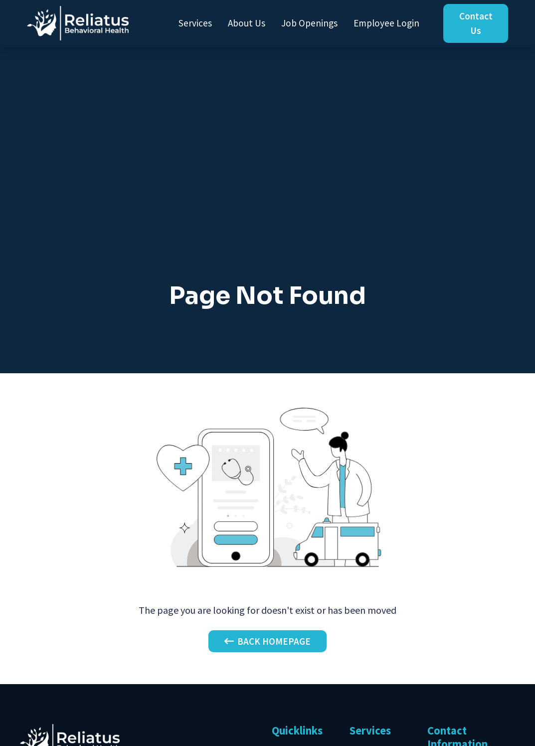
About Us (246, 23)
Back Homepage (267, 641)
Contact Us (476, 23)
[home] (78, 23)
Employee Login (386, 23)
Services (195, 23)
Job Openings (309, 23)
